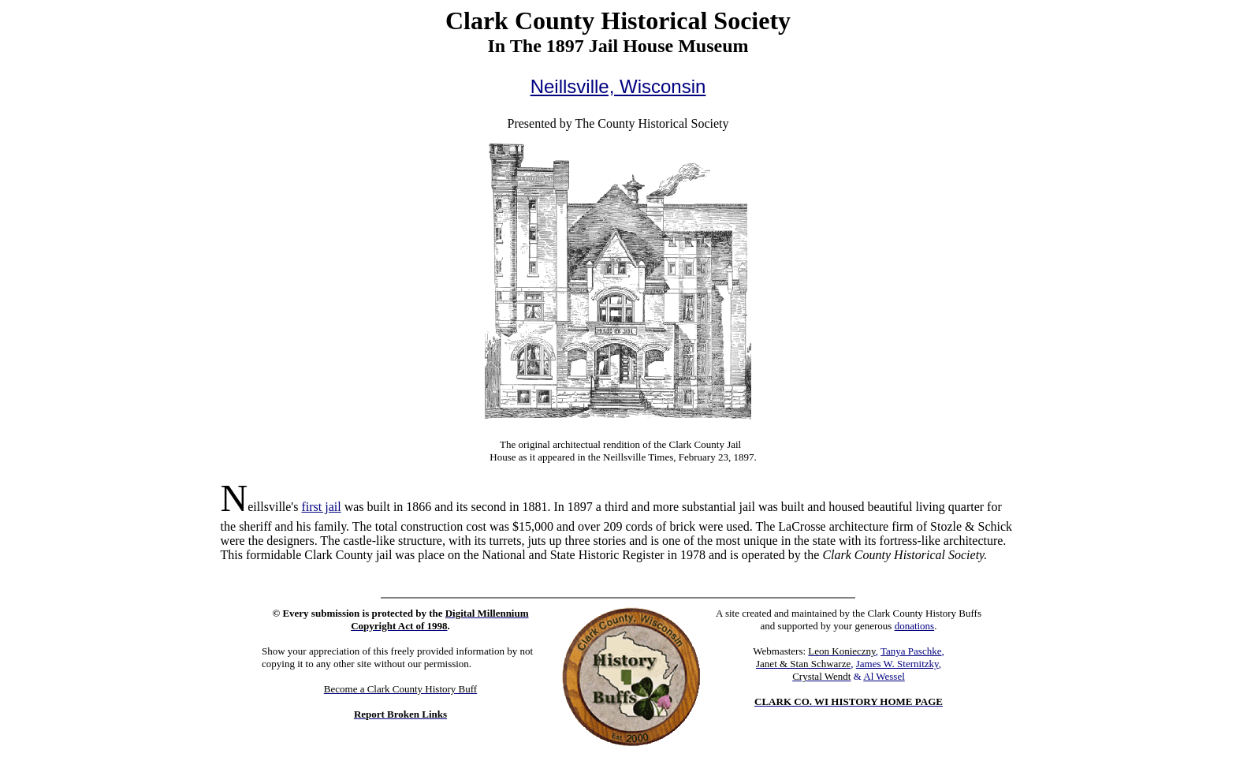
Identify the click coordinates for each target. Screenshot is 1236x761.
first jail (321, 506)
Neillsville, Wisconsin (618, 86)
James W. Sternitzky (897, 664)
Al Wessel (884, 676)
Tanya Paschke (910, 651)
